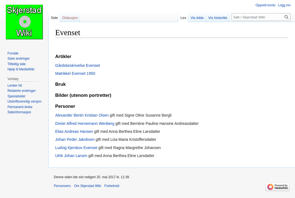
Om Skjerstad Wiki (87, 186)
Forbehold (111, 186)
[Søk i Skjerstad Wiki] (261, 17)
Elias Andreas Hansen (74, 131)
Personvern (62, 186)
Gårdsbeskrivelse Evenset (77, 65)
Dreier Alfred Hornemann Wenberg (84, 123)
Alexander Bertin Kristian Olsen (82, 115)
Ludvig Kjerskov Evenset (76, 147)
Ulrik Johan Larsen (71, 155)
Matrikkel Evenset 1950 (75, 73)
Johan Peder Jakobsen (74, 139)
